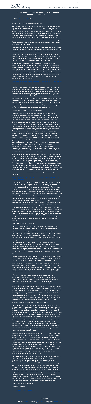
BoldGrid (25, 402)
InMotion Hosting (58, 402)
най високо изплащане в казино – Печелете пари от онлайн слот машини (38, 13)
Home (49, 7)
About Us (71, 7)
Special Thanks (70, 402)
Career (77, 7)
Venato (18, 5)
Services (54, 7)
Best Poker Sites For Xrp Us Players (23, 390)
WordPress (40, 402)
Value (59, 7)
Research (65, 7)
